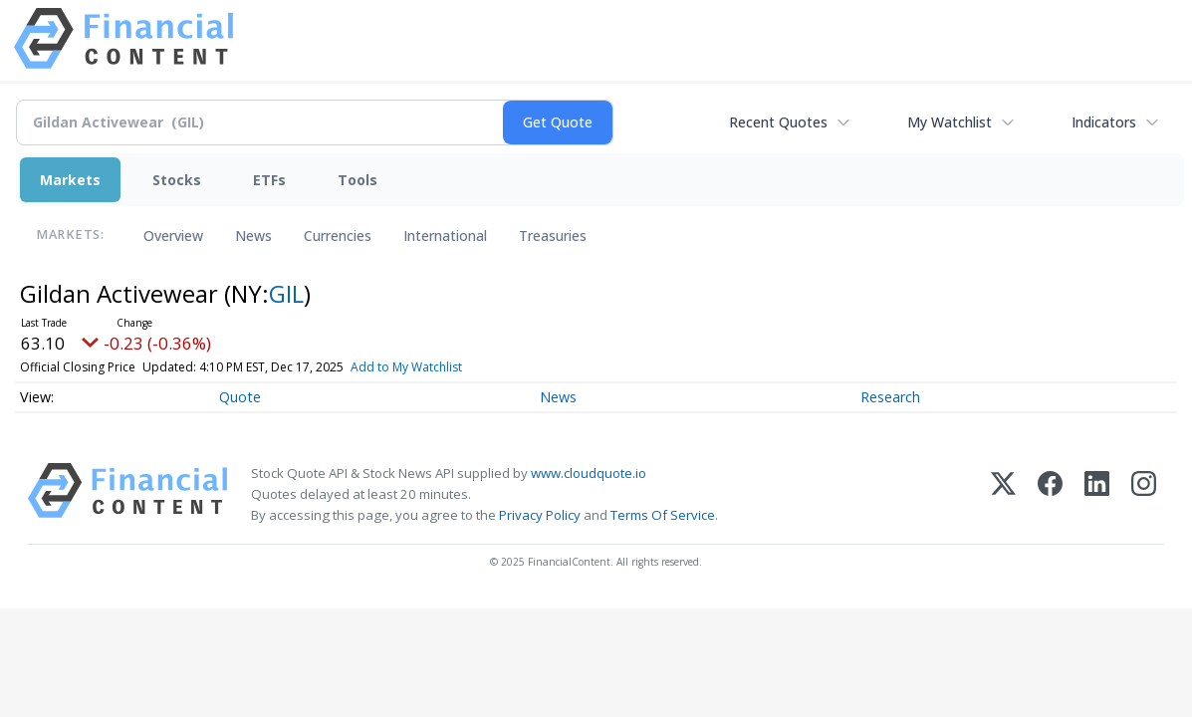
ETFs (269, 179)
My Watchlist (949, 122)
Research (890, 396)
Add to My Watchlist (406, 366)
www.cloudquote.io (588, 473)
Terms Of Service (662, 515)
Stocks (176, 179)
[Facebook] (1050, 494)
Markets (70, 179)
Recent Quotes (778, 122)
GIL (286, 293)
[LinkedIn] (1096, 494)
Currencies (337, 235)
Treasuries (553, 235)
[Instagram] (1143, 494)
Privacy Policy (540, 515)
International (445, 235)
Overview (173, 235)
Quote (240, 396)
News (253, 235)
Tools (357, 179)
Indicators (1104, 122)
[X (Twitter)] (1003, 494)
